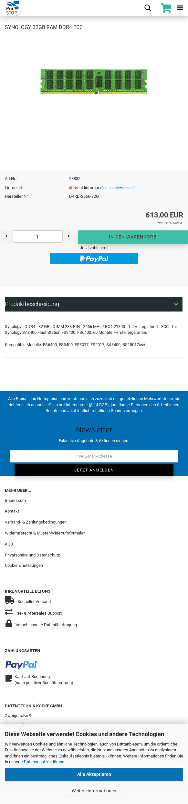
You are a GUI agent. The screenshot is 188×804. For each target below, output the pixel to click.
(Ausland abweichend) (118, 188)
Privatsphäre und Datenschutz (32, 555)
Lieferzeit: (14, 187)
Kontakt (12, 511)
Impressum (15, 500)
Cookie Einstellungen (24, 565)
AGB (9, 544)
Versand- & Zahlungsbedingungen (36, 522)
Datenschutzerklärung (44, 761)
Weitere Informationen (94, 790)
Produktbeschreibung (32, 304)
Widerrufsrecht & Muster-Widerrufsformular (45, 533)
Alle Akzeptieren (94, 774)
